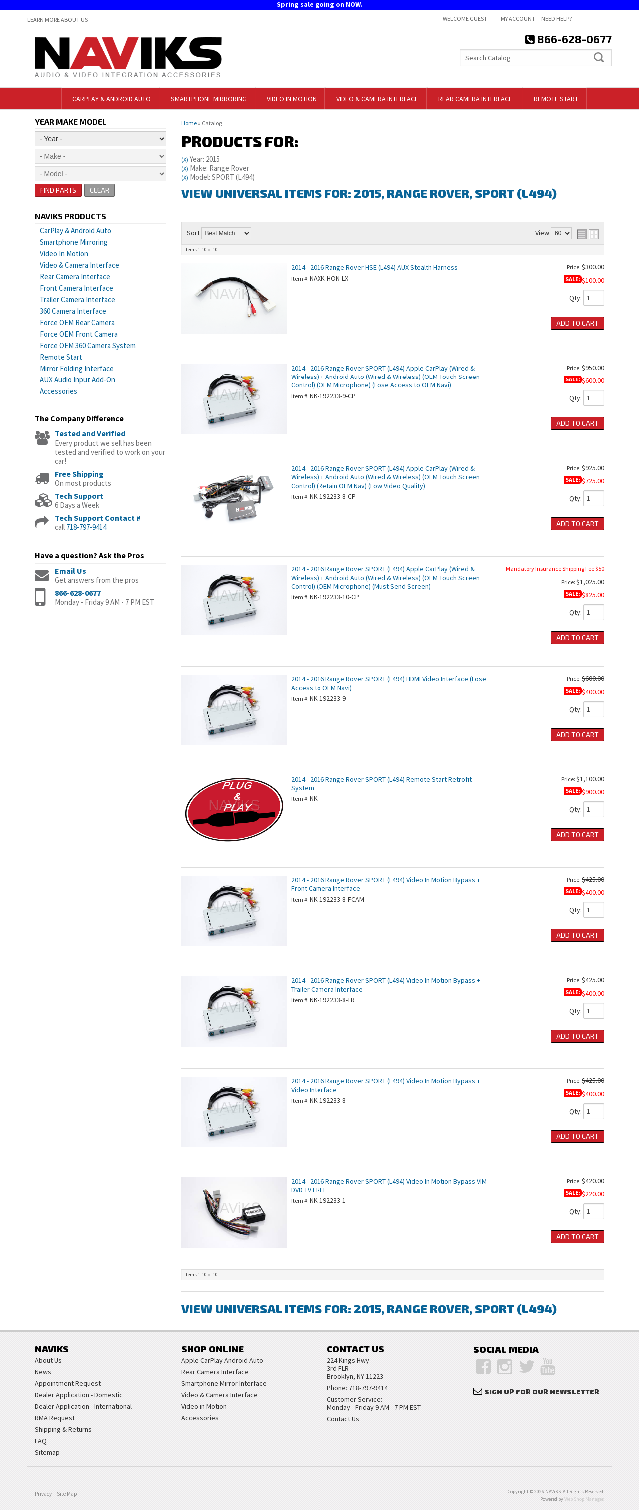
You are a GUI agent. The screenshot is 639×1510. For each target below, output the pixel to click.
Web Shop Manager (583, 1499)
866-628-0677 (78, 593)
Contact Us (343, 1418)
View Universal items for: (369, 193)
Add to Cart (577, 323)
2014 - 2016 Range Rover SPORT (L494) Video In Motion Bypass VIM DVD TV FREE (389, 1185)
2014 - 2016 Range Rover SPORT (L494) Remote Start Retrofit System (381, 783)
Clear (100, 190)
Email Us (70, 571)
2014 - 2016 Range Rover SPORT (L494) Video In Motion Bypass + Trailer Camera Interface (385, 984)
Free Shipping (79, 474)
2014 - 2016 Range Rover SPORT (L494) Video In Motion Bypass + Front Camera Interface (385, 884)
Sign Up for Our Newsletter (541, 1391)
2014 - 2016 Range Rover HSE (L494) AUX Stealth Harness (374, 267)
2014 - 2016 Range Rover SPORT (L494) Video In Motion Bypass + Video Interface (385, 1085)
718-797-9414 (86, 527)
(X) (184, 159)
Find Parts (58, 190)
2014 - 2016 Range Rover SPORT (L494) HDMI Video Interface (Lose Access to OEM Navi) (388, 683)
